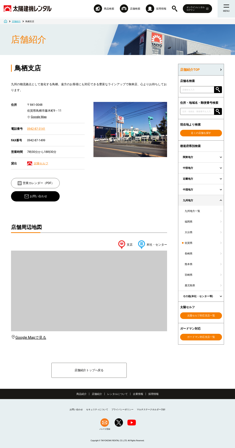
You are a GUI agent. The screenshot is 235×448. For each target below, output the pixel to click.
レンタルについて (117, 393)
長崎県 (188, 253)
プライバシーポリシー (122, 409)
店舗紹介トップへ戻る (89, 370)
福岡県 (188, 221)
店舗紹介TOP (190, 69)
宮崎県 (188, 274)
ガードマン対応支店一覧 (201, 336)
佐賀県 (188, 242)
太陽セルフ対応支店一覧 (201, 315)
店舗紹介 (97, 393)
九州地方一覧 (192, 211)
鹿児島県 (190, 285)
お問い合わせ (35, 196)
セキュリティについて (97, 409)
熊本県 (188, 264)
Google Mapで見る (28, 337)
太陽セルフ (41, 163)
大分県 (188, 232)
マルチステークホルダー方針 (151, 409)
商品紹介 (81, 393)
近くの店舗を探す (201, 132)
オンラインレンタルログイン (196, 9)
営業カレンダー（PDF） (35, 183)
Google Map (39, 117)
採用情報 (153, 393)
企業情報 (138, 393)
